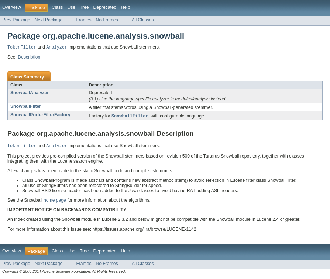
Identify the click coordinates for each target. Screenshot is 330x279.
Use (71, 7)
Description (29, 57)
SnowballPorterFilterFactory (40, 115)
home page (55, 201)
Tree (84, 7)
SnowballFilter (25, 106)
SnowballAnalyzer (29, 93)
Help (125, 7)
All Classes (143, 19)
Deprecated (105, 7)
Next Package (49, 19)
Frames (83, 19)
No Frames (107, 19)
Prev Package (16, 19)
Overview (11, 7)
